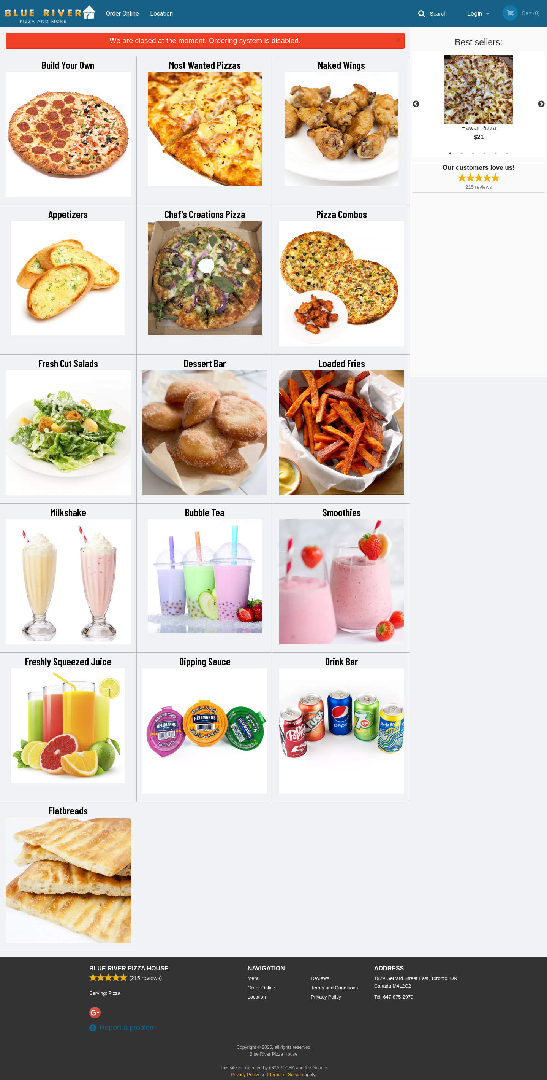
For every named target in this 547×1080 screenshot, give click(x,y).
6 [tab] (507, 153)
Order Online (122, 13)
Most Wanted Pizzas (205, 65)
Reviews (320, 978)
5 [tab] (496, 153)
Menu (254, 978)
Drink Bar (341, 661)
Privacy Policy (326, 997)
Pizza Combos (341, 214)
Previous (416, 104)
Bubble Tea (204, 512)
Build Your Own (68, 65)
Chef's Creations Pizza (204, 214)
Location (161, 13)
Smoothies (342, 512)
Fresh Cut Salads (68, 363)
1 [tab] (450, 153)
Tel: (393, 997)
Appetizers (68, 214)
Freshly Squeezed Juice (68, 661)
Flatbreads (68, 810)
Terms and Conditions (334, 988)
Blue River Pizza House (128, 968)
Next (541, 104)
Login (474, 13)
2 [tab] (461, 153)
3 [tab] (473, 153)
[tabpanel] (478, 104)
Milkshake (68, 512)
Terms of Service (286, 1074)
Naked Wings (341, 65)
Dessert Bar (205, 363)
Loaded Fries (341, 363)
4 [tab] (484, 153)
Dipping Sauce (205, 661)
